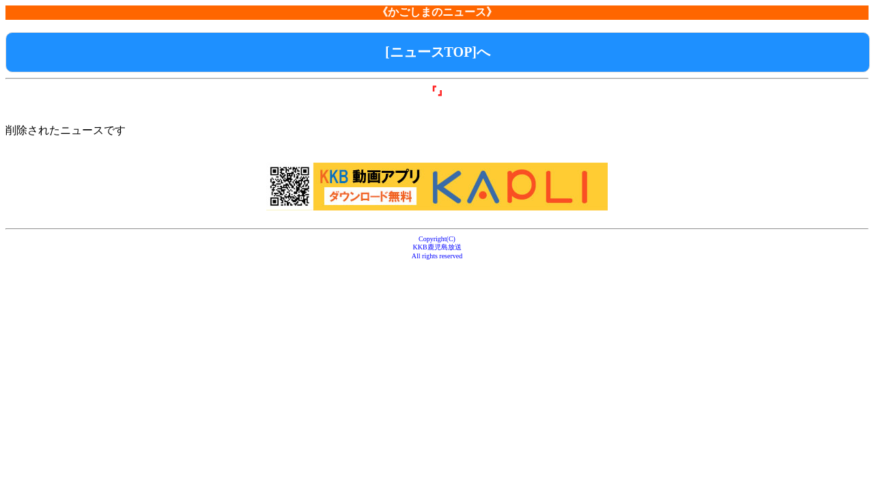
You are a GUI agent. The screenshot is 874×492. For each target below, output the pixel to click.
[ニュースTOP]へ (437, 51)
